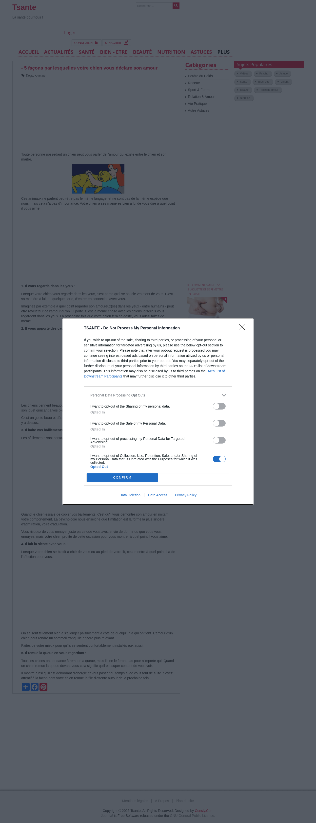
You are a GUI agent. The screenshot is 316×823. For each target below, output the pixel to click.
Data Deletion (129, 495)
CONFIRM (122, 477)
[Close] (243, 328)
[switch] (219, 406)
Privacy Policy (186, 495)
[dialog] (158, 411)
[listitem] (158, 395)
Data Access (157, 495)
